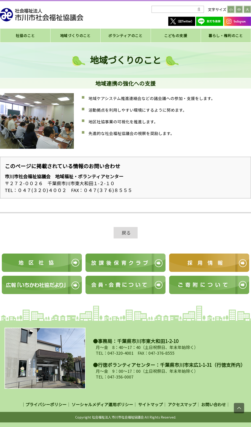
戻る (126, 232)
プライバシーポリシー (46, 404)
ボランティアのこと (125, 35)
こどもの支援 (175, 35)
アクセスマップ (182, 404)
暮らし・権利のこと (225, 35)
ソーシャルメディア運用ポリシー (102, 404)
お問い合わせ (213, 404)
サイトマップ (150, 404)
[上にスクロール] (239, 408)
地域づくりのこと (75, 35)
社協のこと (25, 35)
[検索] (174, 9)
